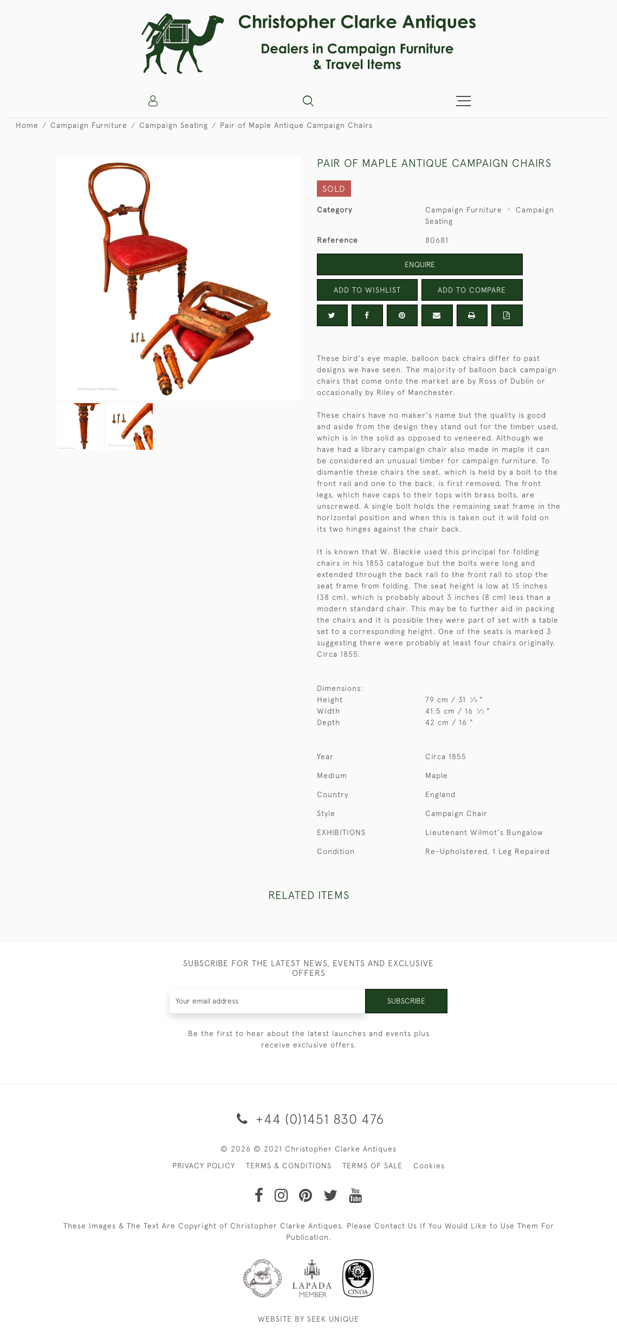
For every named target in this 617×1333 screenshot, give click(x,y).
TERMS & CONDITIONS (289, 1165)
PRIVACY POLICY (203, 1165)
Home (27, 125)
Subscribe (406, 1000)
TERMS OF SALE (372, 1165)
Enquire (420, 264)
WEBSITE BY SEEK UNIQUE (308, 1319)
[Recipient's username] (268, 1001)
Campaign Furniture (88, 125)
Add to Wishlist (367, 290)
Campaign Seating (173, 125)
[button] (308, 101)
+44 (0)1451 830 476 (308, 1119)
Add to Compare (472, 290)
